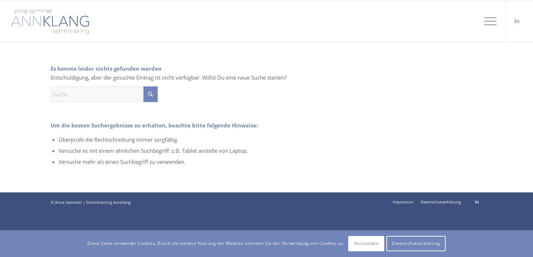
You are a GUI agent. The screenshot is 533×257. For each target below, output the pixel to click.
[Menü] (488, 21)
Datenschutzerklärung (416, 243)
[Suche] (104, 94)
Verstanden (366, 243)
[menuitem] (488, 21)
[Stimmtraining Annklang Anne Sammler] (50, 21)
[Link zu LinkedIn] (517, 20)
